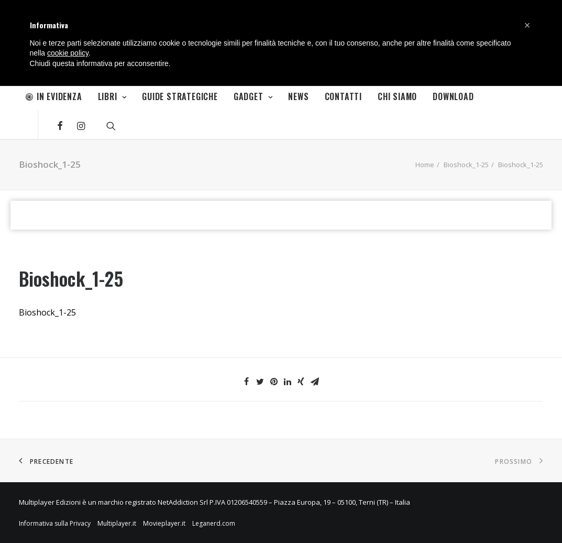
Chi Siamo (397, 96)
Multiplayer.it (116, 523)
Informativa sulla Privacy (55, 523)
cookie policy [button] (68, 53)
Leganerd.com (213, 523)
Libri (112, 96)
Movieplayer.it (164, 523)
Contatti (343, 96)
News (298, 96)
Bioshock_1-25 (466, 164)
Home (424, 164)
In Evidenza (54, 96)
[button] (527, 25)
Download (453, 96)
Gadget (253, 96)
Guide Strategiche (180, 96)
